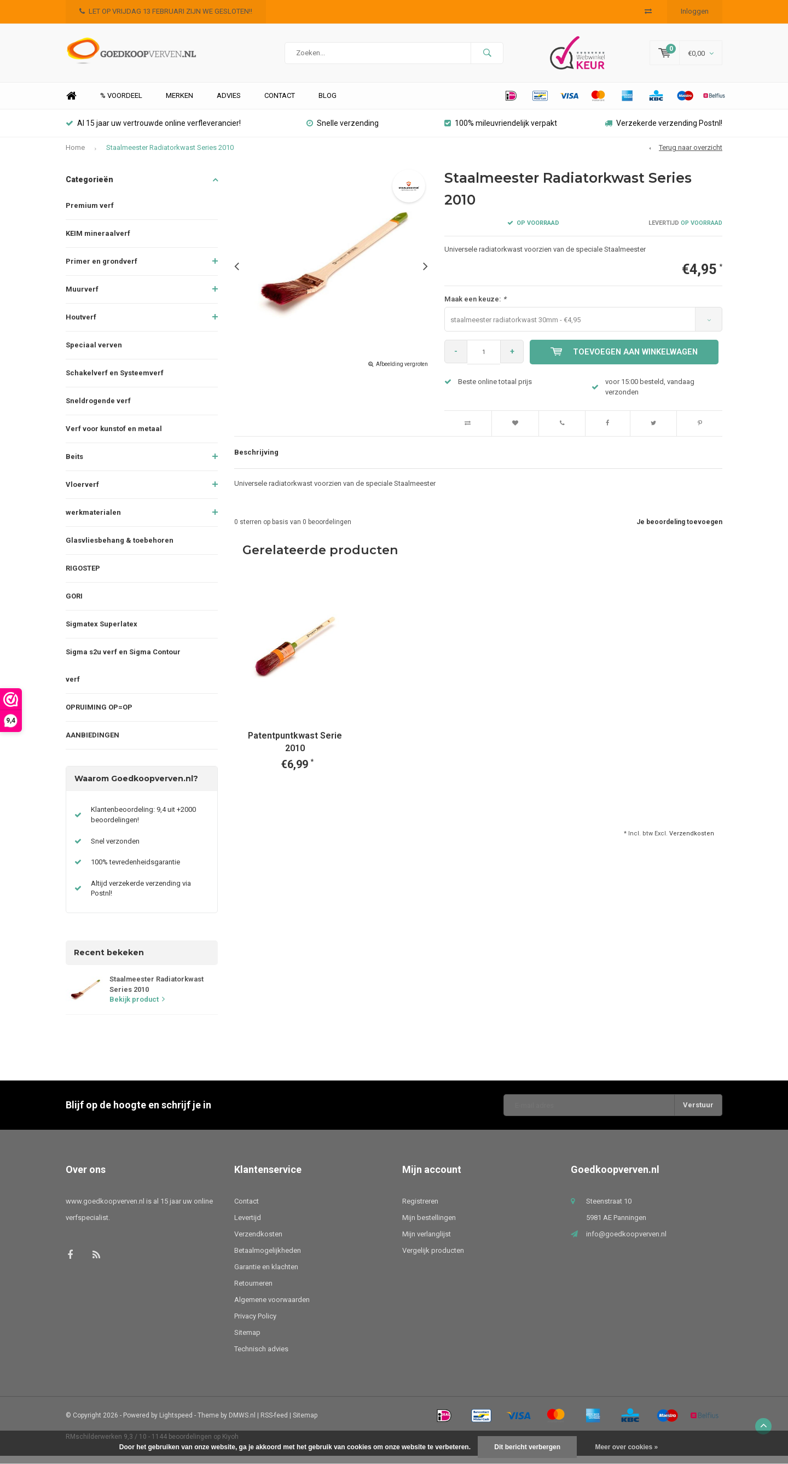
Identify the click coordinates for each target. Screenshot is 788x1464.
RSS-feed (274, 1423)
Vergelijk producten (433, 1258)
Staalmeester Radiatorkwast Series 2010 (170, 156)
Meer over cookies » (626, 1447)
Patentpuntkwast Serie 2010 (295, 750)
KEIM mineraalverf (98, 241)
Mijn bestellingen (429, 1226)
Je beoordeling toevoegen (679, 530)
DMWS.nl (242, 1423)
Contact (279, 104)
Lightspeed (176, 1423)
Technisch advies (261, 1357)
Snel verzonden (115, 849)
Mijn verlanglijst (426, 1242)
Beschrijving (256, 460)
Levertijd (247, 1226)
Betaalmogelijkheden (267, 1258)
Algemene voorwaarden (272, 1308)
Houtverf (81, 325)
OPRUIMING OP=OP (99, 715)
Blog (327, 104)
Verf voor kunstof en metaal (114, 437)
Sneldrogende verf (98, 409)
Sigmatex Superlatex (101, 632)
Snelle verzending (342, 131)
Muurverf (82, 297)
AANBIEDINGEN (92, 743)
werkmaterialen (93, 520)
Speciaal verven (94, 353)
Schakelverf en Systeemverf (115, 381)
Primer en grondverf (101, 269)
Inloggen (695, 11)
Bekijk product (137, 1007)
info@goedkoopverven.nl (626, 1242)
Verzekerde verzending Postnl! (663, 131)
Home (71, 104)
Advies (229, 104)
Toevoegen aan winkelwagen (626, 360)
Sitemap (247, 1341)
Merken (179, 104)
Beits (74, 465)
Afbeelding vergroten (402, 372)
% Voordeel (121, 104)
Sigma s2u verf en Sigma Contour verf (123, 674)
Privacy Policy (255, 1324)
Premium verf (90, 214)
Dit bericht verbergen (527, 1447)
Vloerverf (82, 493)
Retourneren (253, 1291)
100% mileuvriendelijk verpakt (500, 131)
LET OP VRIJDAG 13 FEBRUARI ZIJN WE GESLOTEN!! (165, 11)
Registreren (420, 1209)
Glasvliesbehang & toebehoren (119, 548)
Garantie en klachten (266, 1275)
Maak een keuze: (475, 307)
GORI (74, 604)
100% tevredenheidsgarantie (135, 870)
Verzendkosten (691, 841)
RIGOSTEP (83, 576)
